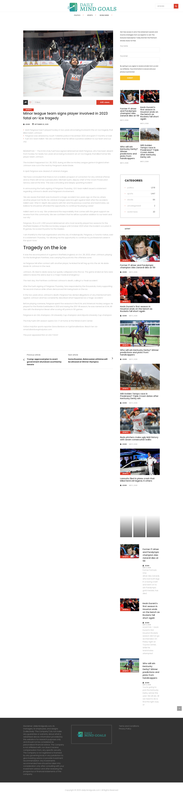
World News (98, 15)
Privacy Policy (125, 728)
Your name (140, 48)
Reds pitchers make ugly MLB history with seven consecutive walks (139, 438)
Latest (127, 229)
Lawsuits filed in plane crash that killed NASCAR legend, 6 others (137, 479)
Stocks (112, 15)
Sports (83, 15)
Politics (71, 15)
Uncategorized (134, 205)
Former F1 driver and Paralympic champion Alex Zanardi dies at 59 (129, 112)
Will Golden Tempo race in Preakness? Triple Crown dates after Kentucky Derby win (149, 151)
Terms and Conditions (129, 726)
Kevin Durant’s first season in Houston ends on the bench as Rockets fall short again (149, 113)
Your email (140, 58)
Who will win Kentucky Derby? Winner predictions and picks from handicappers (129, 152)
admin (27, 124)
